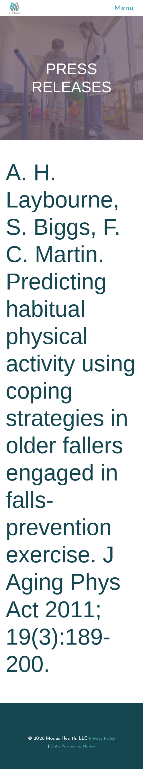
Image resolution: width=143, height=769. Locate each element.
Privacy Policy (102, 739)
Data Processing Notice (72, 746)
